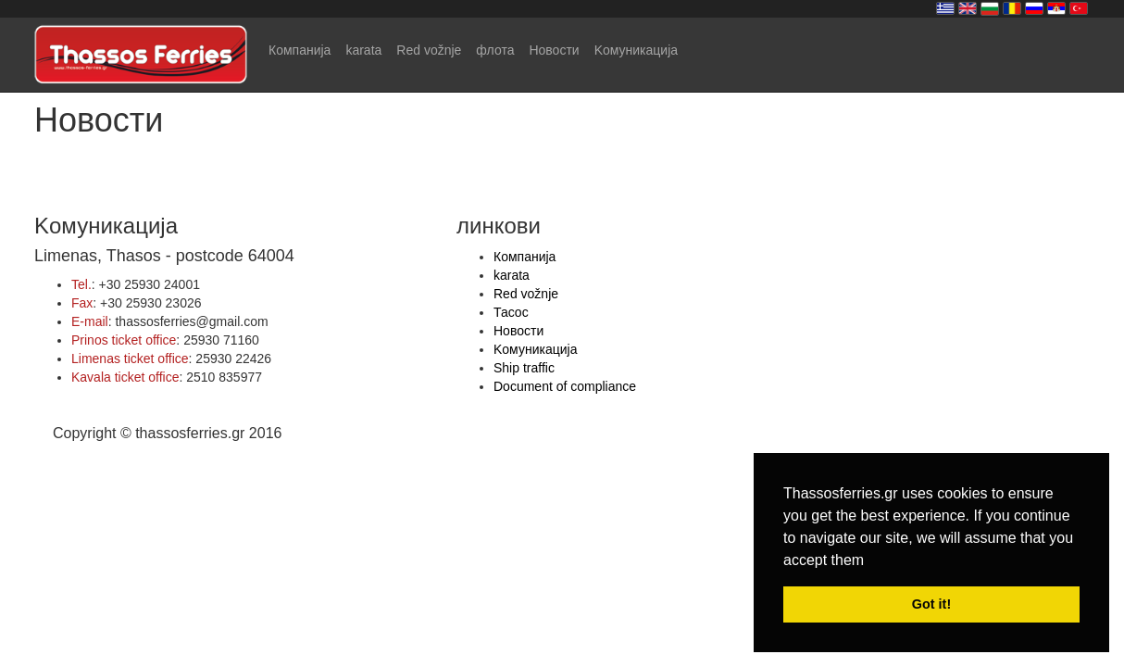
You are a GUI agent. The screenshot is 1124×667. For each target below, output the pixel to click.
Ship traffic (524, 367)
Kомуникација (636, 50)
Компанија (300, 50)
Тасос (511, 312)
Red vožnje (428, 50)
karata (363, 50)
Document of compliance (564, 386)
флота (495, 50)
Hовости (554, 50)
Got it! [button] (931, 604)
